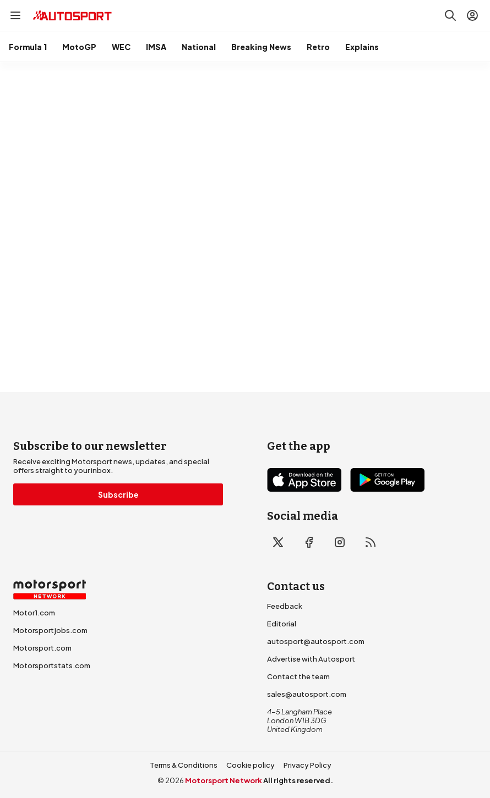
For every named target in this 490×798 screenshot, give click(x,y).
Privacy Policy (307, 765)
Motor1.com (34, 612)
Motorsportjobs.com (50, 630)
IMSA (156, 47)
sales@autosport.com (306, 694)
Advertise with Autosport (311, 658)
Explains (362, 47)
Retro (318, 47)
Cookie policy (250, 765)
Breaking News (261, 47)
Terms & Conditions (183, 765)
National (199, 47)
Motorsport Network (223, 780)
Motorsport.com (42, 647)
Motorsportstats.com (51, 665)
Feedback (284, 606)
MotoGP (79, 47)
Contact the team (298, 676)
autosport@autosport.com (315, 641)
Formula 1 (28, 47)
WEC (121, 47)
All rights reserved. (298, 780)
